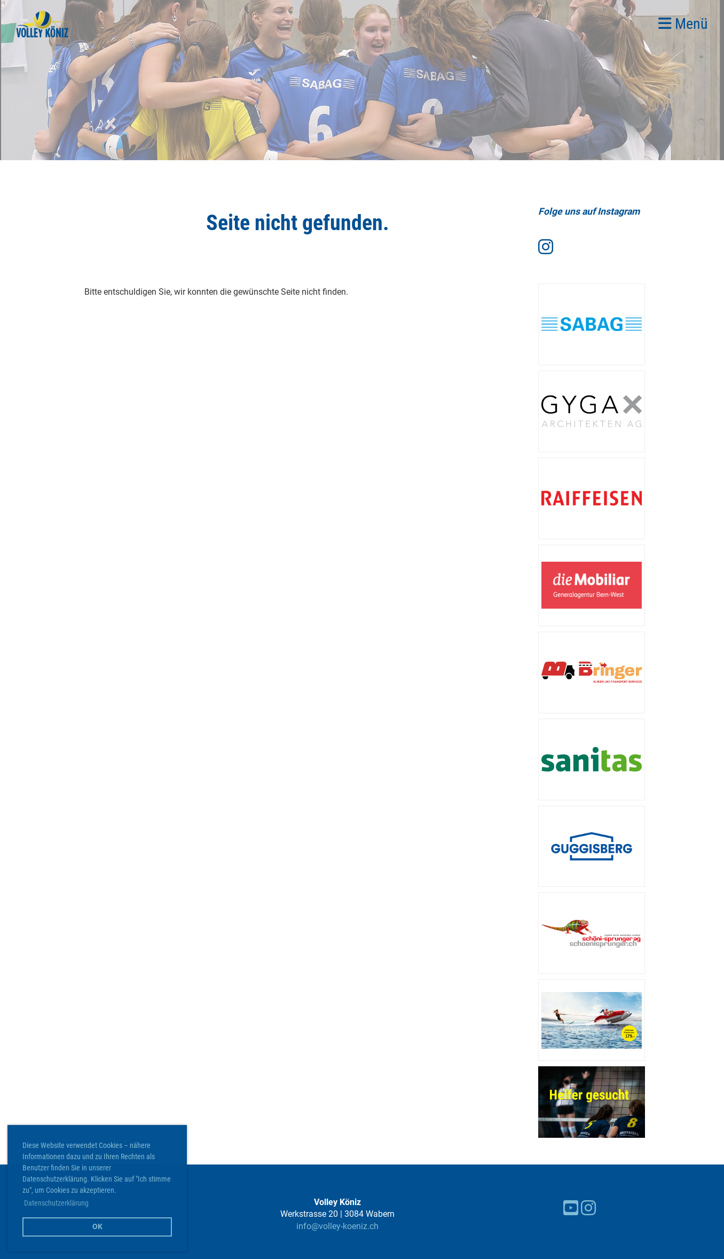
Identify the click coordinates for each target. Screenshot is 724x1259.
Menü (683, 24)
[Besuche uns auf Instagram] (545, 247)
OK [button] (97, 1226)
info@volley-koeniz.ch (337, 1226)
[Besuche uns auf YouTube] (570, 1208)
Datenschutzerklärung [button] (56, 1203)
